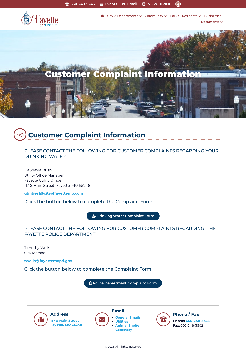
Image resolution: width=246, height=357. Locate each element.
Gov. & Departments (124, 16)
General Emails (127, 317)
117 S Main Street (64, 321)
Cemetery (123, 330)
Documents (212, 22)
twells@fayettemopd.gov (48, 261)
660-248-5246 (198, 321)
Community (156, 16)
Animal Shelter (128, 325)
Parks (174, 16)
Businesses (212, 16)
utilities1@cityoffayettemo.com (53, 193)
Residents (191, 16)
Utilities (121, 321)
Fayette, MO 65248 (66, 325)
